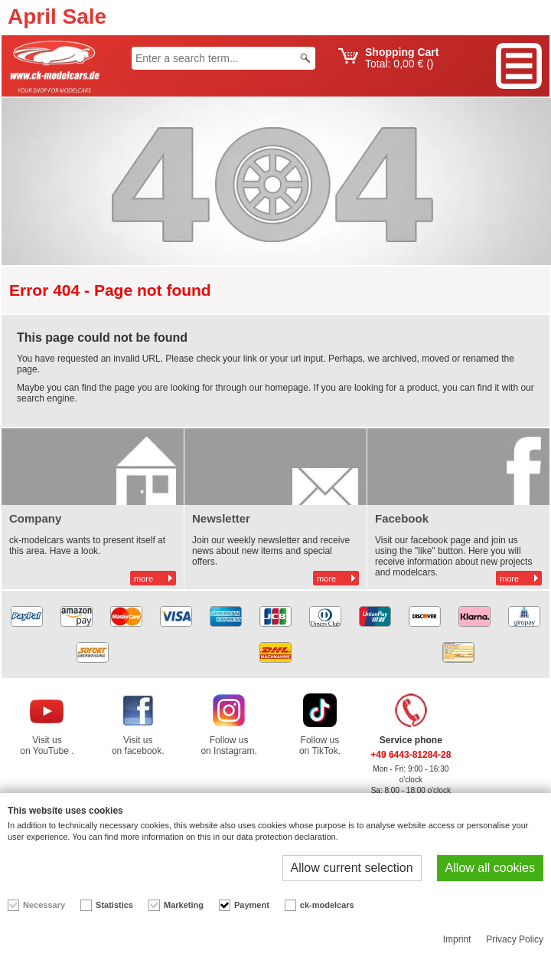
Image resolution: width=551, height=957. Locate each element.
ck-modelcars (327, 904)
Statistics (114, 904)
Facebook (402, 518)
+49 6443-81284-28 (410, 754)
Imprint (457, 939)
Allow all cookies (490, 867)
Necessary (44, 904)
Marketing (184, 904)
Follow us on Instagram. (228, 745)
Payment (251, 904)
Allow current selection (352, 867)
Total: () (402, 58)
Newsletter (221, 518)
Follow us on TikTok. (320, 745)
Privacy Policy (514, 939)
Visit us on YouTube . (46, 745)
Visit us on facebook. (138, 745)
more (143, 578)
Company (35, 518)
